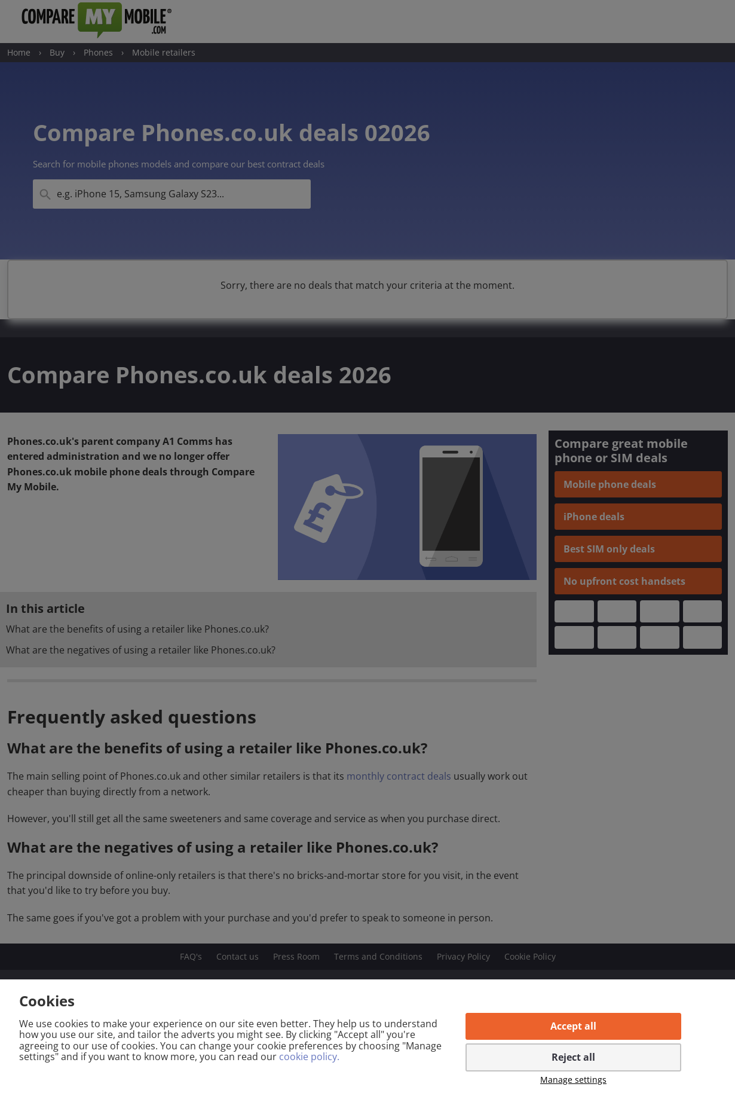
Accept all (573, 1026)
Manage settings (573, 1080)
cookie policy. (309, 1056)
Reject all (573, 1057)
